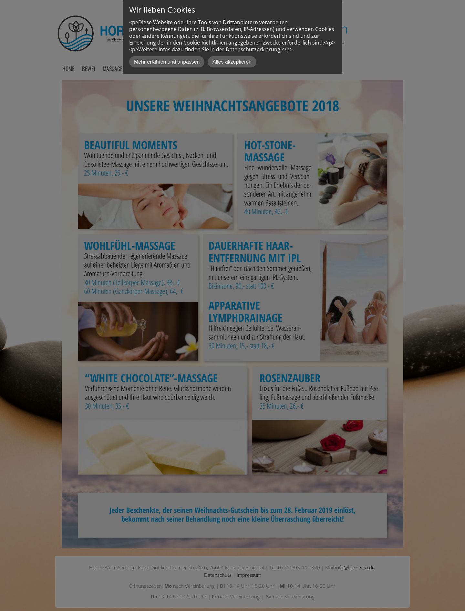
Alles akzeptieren (232, 62)
